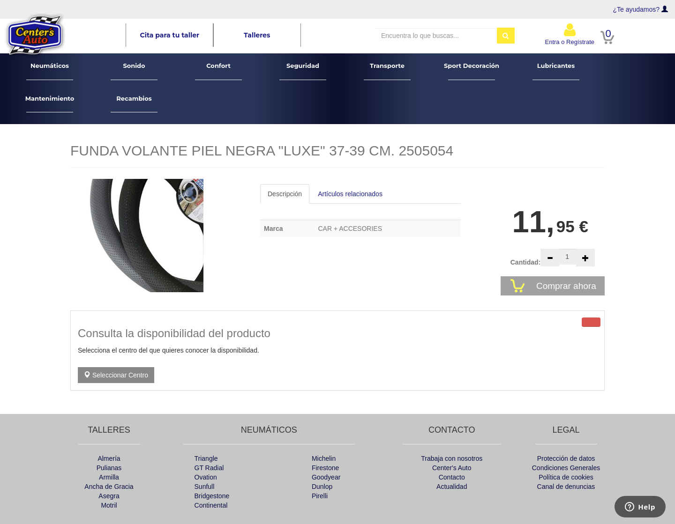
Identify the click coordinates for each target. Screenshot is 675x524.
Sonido (134, 71)
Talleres (257, 35)
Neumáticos (50, 71)
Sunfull (205, 486)
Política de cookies (566, 477)
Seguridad (303, 71)
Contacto (452, 477)
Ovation (206, 477)
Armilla (109, 477)
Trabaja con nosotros (451, 458)
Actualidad (451, 486)
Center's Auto (452, 468)
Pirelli (320, 496)
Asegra (108, 496)
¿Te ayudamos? (636, 9)
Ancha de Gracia (108, 486)
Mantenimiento (50, 104)
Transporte (387, 71)
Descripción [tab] (285, 194)
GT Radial (209, 468)
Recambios (134, 104)
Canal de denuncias (566, 486)
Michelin (324, 458)
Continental (211, 505)
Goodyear (326, 477)
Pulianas (109, 468)
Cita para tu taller (170, 35)
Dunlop (322, 486)
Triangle (206, 458)
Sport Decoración (471, 71)
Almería (109, 458)
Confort (218, 71)
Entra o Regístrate (570, 33)
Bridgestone (212, 496)
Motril (109, 505)
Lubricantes (556, 71)
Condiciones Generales (566, 468)
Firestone (325, 468)
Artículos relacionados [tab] (350, 194)
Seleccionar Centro (116, 375)
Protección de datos (566, 458)
